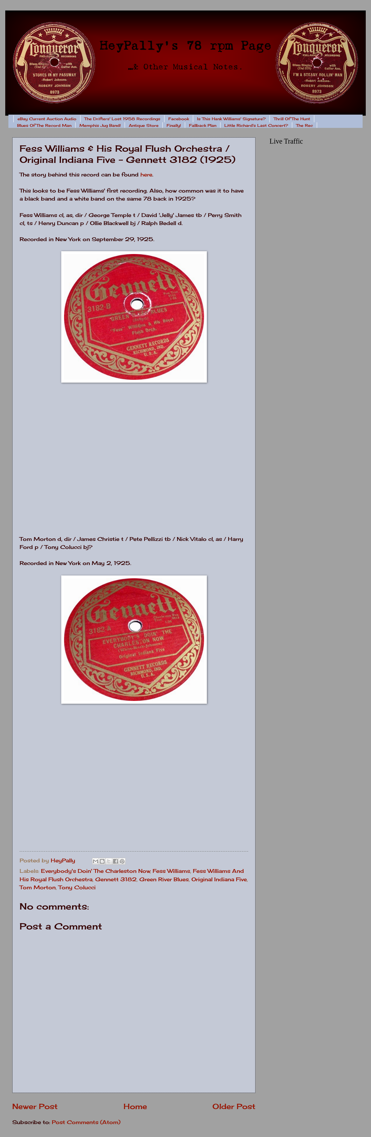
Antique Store (144, 125)
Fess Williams (171, 871)
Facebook (178, 118)
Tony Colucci (77, 887)
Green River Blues (164, 879)
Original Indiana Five (219, 879)
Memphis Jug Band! (100, 125)
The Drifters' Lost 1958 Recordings (122, 118)
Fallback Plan (202, 125)
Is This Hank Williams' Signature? (231, 118)
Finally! (174, 125)
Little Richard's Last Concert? (256, 125)
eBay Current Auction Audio (47, 118)
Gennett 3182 (115, 879)
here (146, 174)
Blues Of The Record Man (44, 125)
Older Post (233, 1106)
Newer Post (35, 1106)
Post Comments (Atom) (86, 1122)
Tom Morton (38, 887)
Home (135, 1106)
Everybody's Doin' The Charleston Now (95, 871)
